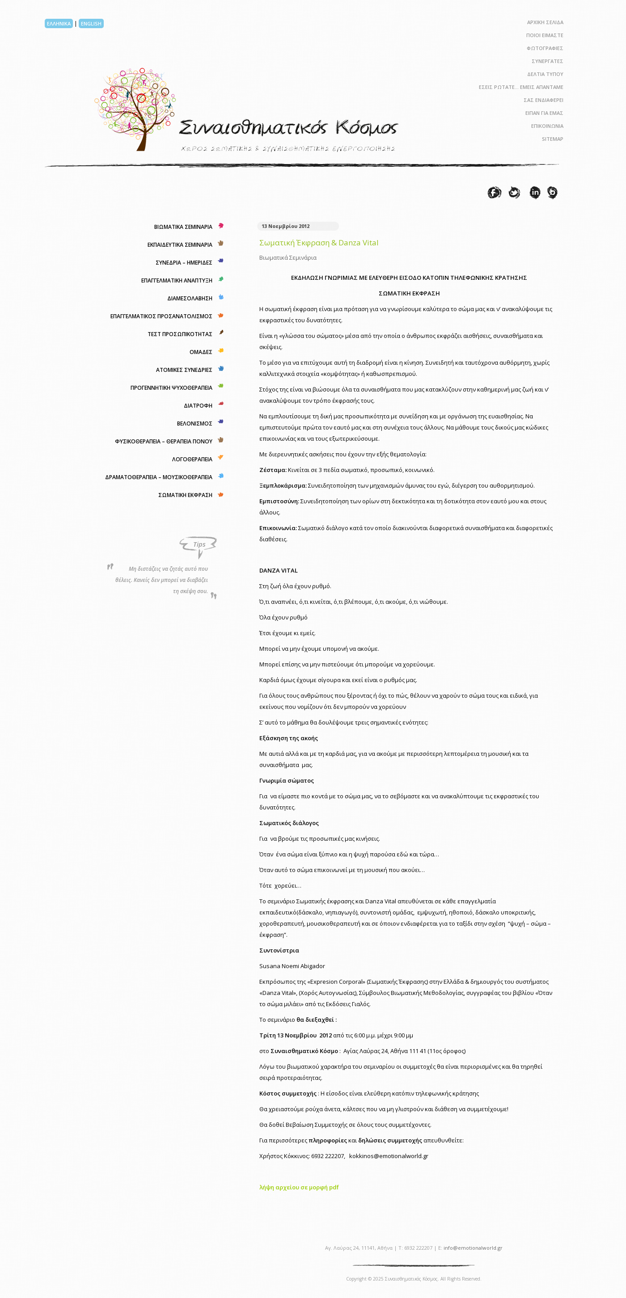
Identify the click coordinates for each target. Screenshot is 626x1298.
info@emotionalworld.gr (473, 1247)
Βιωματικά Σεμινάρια (288, 257)
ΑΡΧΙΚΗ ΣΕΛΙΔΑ (545, 22)
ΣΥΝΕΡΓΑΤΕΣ (547, 61)
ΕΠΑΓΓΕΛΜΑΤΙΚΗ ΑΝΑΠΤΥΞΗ (176, 280)
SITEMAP (552, 138)
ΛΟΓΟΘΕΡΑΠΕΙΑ (192, 459)
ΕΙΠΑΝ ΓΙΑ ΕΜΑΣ (544, 113)
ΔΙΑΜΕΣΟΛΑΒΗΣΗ (189, 298)
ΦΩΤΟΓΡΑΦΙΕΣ (545, 48)
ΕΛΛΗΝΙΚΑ (59, 23)
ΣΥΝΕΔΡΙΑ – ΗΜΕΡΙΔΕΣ (184, 262)
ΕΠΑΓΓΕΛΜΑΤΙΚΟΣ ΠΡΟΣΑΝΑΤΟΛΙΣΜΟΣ (161, 316)
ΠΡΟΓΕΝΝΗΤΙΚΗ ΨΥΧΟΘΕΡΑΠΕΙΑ (171, 388)
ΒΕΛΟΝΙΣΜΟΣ (194, 423)
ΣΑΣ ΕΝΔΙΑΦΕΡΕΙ (543, 100)
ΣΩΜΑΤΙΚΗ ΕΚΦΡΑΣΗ (185, 495)
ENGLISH (91, 23)
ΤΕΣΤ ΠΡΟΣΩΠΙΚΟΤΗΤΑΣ (180, 334)
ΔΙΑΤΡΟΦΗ (198, 405)
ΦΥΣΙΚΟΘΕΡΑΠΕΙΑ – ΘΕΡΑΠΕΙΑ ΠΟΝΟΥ (163, 441)
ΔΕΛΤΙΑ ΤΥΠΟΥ (545, 74)
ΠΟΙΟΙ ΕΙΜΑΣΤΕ (544, 35)
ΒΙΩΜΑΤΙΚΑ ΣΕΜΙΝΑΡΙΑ (183, 227)
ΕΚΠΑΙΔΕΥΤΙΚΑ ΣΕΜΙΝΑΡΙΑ (180, 245)
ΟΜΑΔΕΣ (201, 352)
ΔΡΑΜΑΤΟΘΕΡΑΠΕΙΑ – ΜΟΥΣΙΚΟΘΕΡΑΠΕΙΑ (158, 477)
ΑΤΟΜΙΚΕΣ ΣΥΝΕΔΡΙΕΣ (184, 370)
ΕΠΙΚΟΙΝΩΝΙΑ (547, 125)
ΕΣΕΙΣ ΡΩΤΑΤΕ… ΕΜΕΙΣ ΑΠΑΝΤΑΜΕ (521, 87)
